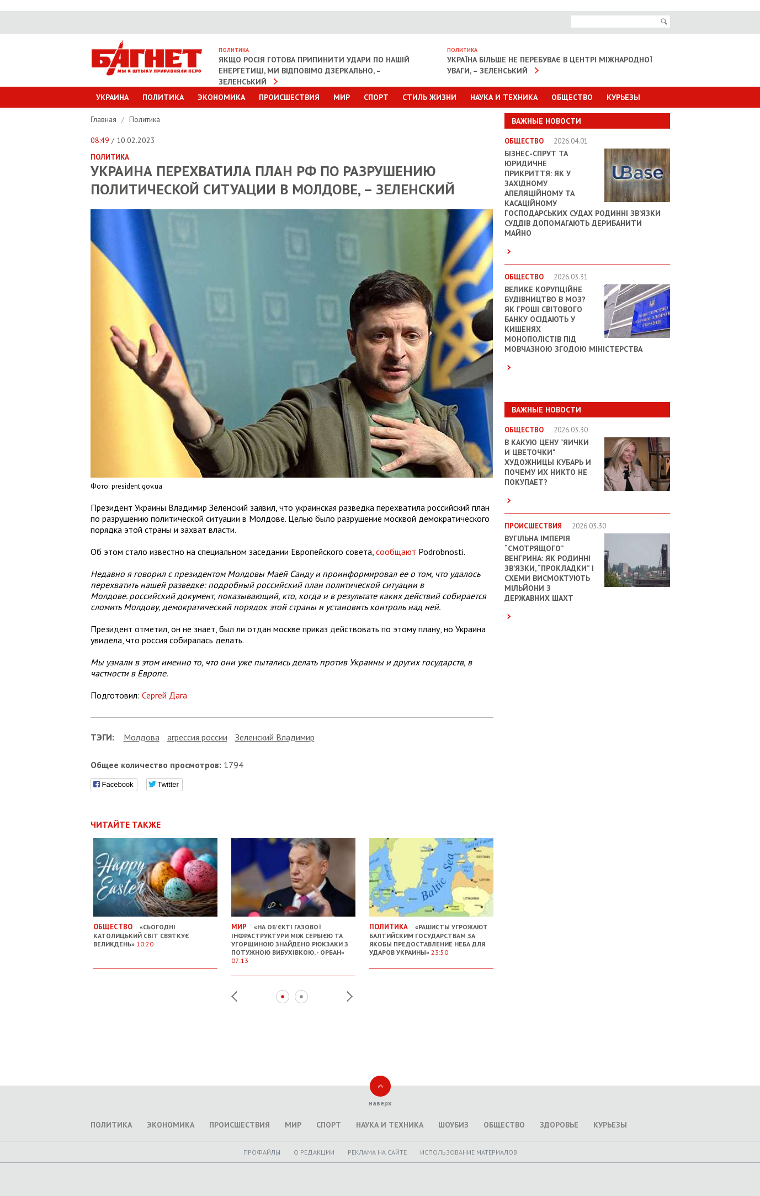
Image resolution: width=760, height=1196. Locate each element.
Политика (163, 97)
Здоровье (559, 1125)
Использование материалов (468, 1152)
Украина (112, 97)
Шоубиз (453, 1125)
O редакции (314, 1152)
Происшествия (289, 97)
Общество (572, 97)
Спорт (376, 97)
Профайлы (261, 1152)
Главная (105, 119)
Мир (341, 97)
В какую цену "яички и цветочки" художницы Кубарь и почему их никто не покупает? (547, 462)
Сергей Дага (164, 695)
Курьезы (623, 97)
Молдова (142, 737)
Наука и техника (504, 97)
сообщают (396, 551)
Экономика (221, 97)
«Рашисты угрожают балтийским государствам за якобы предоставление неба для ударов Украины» (431, 935)
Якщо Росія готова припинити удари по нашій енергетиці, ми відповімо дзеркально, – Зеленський (314, 71)
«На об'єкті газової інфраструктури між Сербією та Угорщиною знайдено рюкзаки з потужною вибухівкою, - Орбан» (293, 939)
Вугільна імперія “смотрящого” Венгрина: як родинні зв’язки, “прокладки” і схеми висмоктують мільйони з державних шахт (549, 568)
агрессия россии (197, 737)
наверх (380, 1103)
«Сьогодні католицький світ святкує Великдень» (155, 931)
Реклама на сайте (377, 1152)
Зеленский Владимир (275, 737)
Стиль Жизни (429, 97)
